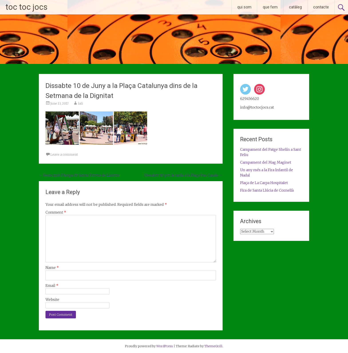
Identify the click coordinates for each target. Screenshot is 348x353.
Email (51, 285)
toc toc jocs (26, 7)
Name (52, 267)
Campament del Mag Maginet (265, 162)
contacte (321, 7)
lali (80, 103)
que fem (270, 7)
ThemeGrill (213, 346)
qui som (244, 7)
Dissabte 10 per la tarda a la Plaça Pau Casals (183, 175)
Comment (55, 212)
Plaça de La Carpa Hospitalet (264, 182)
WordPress (164, 346)
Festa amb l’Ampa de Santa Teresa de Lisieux (79, 175)
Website (52, 299)
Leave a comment (64, 155)
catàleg (295, 7)
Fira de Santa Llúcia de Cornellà (267, 190)
